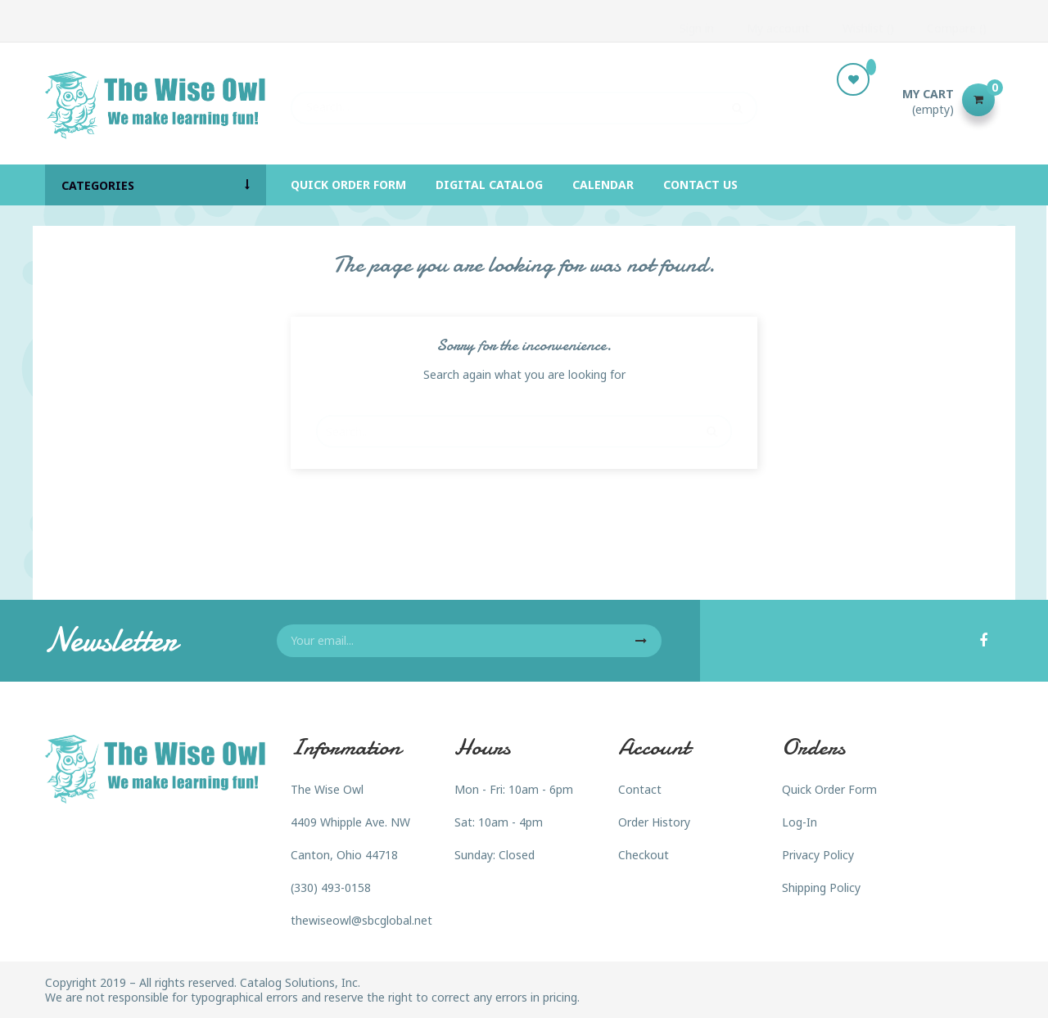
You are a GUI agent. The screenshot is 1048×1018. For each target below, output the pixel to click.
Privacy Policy (818, 855)
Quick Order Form (829, 789)
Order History (654, 822)
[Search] (524, 99)
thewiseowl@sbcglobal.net (361, 920)
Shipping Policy (821, 887)
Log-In (799, 822)
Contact (640, 789)
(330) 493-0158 (331, 887)
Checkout (643, 855)
